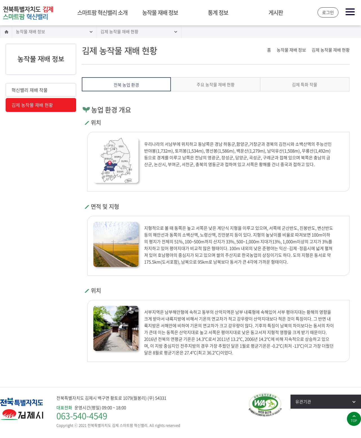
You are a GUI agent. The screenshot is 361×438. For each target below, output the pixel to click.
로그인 (328, 12)
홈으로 (6, 31)
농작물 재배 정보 (160, 12)
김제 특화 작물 (304, 84)
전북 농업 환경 (126, 85)
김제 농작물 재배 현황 (119, 31)
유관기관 (328, 402)
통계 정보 (218, 12)
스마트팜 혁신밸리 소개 (102, 12)
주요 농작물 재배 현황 (216, 84)
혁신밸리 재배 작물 (30, 90)
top (354, 420)
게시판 (275, 12)
